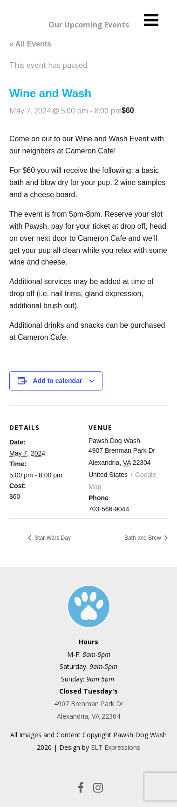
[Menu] (151, 19)
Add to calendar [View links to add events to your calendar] (57, 380)
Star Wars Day (52, 538)
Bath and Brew (143, 538)
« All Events (30, 44)
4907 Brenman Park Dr (88, 703)
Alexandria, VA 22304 (88, 716)
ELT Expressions (115, 747)
